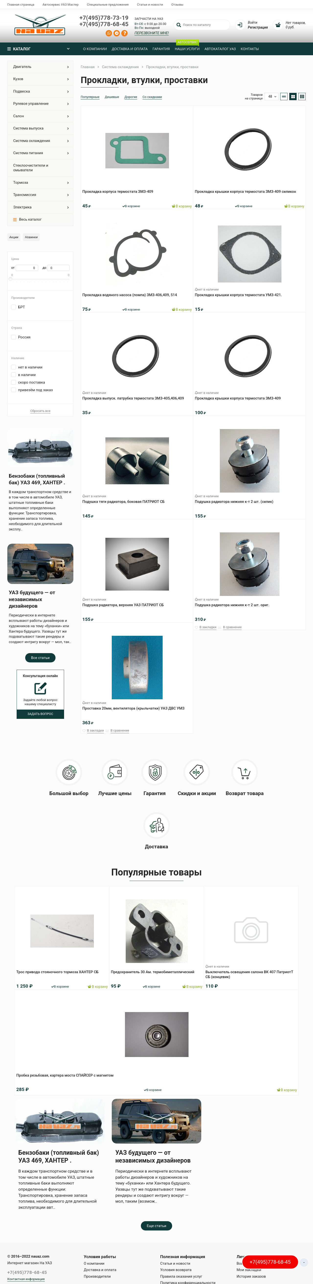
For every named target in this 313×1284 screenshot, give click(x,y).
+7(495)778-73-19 (103, 18)
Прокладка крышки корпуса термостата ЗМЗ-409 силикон (247, 189)
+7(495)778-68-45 (103, 24)
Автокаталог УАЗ (220, 48)
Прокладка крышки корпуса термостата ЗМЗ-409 (240, 396)
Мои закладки (249, 1270)
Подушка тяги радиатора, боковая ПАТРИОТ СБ (125, 499)
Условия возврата (175, 1270)
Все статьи (40, 658)
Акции (13, 237)
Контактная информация (26, 1279)
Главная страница (20, 4)
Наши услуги (187, 47)
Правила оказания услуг (181, 1276)
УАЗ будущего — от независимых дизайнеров (32, 599)
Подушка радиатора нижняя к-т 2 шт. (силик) (236, 499)
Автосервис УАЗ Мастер (60, 4)
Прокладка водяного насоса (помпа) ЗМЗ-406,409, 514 (131, 293)
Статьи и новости (150, 4)
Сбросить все (40, 411)
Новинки (31, 237)
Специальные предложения (108, 4)
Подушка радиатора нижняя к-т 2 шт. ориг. (234, 603)
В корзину (180, 204)
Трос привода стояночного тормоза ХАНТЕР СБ (59, 970)
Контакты (250, 48)
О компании (95, 48)
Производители (97, 1276)
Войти (252, 22)
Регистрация (258, 27)
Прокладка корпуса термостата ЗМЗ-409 (119, 189)
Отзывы (177, 4)
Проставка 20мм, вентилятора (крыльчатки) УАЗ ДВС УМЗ (135, 706)
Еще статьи (156, 1226)
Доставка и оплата (130, 48)
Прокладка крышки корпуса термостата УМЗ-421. (240, 293)
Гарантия (161, 48)
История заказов (251, 1276)
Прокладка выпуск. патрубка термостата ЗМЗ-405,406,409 (135, 396)
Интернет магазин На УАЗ (29, 1263)
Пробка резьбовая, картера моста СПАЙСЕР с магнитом (66, 1073)
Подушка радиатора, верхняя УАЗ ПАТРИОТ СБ (125, 603)
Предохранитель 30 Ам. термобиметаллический (154, 970)
